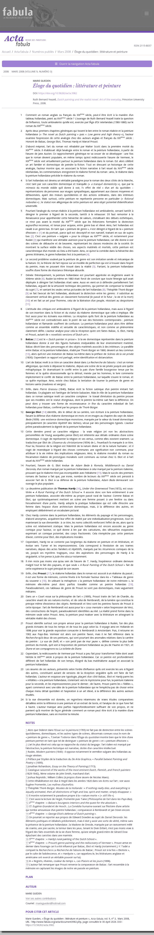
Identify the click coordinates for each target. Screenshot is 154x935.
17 (49, 573)
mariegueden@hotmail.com (51, 903)
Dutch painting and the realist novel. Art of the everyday (89, 99)
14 (44, 412)
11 (27, 304)
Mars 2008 (64, 52)
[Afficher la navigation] (146, 13)
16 (78, 488)
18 (44, 580)
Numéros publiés (43, 52)
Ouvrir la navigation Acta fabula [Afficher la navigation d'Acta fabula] (77, 64)
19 (130, 584)
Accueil (6, 52)
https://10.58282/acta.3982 (40, 925)
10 (27, 300)
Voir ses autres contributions (41, 898)
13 (27, 354)
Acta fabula (21, 52)
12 (36, 339)
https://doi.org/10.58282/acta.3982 (57, 93)
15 (99, 472)
